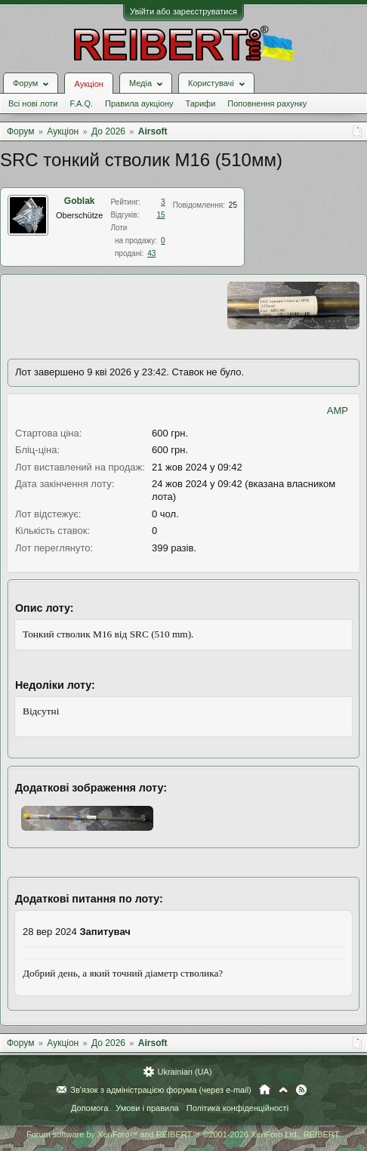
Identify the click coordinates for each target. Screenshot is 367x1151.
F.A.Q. (81, 103)
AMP (337, 410)
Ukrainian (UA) (184, 1071)
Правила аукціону (139, 103)
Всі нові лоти (32, 103)
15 (161, 215)
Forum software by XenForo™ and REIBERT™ (183, 1134)
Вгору (283, 1090)
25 (233, 205)
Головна (264, 1090)
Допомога (89, 1107)
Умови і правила (147, 1107)
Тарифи (201, 103)
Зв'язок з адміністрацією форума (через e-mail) (160, 1089)
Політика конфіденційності (237, 1107)
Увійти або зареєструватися (183, 11)
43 (151, 253)
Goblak (79, 201)
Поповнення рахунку (267, 103)
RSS (301, 1090)
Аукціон (88, 83)
